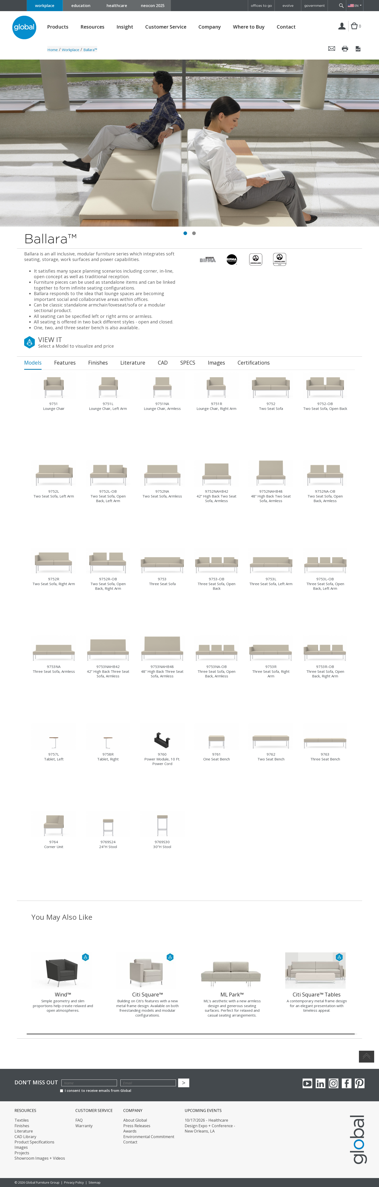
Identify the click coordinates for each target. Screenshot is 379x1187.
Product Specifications (34, 1142)
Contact (286, 26)
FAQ (79, 1120)
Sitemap (94, 1182)
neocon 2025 (153, 5)
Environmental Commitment (148, 1136)
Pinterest (359, 1083)
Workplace (70, 49)
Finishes (22, 1125)
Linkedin (320, 1083)
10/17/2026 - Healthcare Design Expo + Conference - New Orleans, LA (210, 1126)
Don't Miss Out (36, 1082)
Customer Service (165, 27)
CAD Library (25, 1136)
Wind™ (63, 994)
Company (209, 27)
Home (52, 49)
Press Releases (136, 1125)
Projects (22, 1153)
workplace (44, 5)
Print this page (345, 49)
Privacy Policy (74, 1182)
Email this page (331, 49)
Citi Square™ (147, 994)
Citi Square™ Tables (317, 994)
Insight (125, 26)
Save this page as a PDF (358, 49)
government (314, 6)
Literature (24, 1131)
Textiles (22, 1120)
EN (356, 5)
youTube (307, 1083)
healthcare (117, 5)
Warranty (84, 1125)
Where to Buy (249, 27)
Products (57, 27)
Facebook (346, 1083)
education (80, 5)
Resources (92, 27)
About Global (135, 1120)
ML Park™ (232, 994)
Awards (130, 1131)
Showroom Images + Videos (40, 1158)
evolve (288, 6)
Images (21, 1147)
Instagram (333, 1083)
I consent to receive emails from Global (95, 1090)
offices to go (261, 6)
